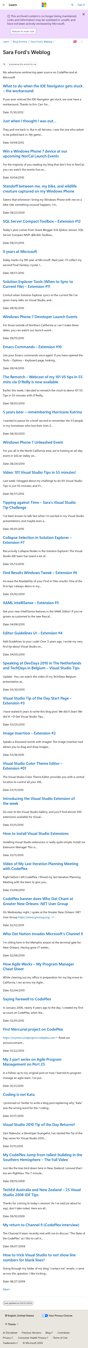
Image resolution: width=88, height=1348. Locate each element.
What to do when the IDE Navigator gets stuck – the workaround (43, 88)
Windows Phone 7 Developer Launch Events (40, 316)
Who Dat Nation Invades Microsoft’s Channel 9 (43, 933)
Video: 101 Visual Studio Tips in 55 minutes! (39, 472)
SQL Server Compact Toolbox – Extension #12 (42, 221)
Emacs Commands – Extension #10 (32, 346)
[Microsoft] (44, 5)
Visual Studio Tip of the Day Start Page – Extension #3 (37, 700)
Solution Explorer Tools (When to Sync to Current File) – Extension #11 (38, 284)
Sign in (81, 4)
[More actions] (82, 42)
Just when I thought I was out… (29, 120)
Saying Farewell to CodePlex (27, 998)
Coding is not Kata (19, 1094)
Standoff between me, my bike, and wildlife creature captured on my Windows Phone (40, 188)
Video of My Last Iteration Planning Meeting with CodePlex (40, 866)
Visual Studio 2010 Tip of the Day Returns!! (39, 1124)
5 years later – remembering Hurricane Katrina (42, 411)
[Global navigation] (3, 5)
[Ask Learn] (75, 42)
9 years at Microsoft (20, 251)
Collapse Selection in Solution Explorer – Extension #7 (37, 540)
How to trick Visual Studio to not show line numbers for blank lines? (39, 1257)
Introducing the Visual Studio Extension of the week (39, 801)
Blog (48, 1332)
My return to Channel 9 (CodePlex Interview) (41, 1224)
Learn (6, 41)
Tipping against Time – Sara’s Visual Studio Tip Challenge (39, 505)
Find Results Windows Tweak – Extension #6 (40, 572)
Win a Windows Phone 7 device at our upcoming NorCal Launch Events (35, 153)
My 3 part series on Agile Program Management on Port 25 (32, 1061)
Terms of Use (60, 1337)
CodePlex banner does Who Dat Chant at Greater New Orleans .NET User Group (38, 901)
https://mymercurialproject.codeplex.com (29, 1037)
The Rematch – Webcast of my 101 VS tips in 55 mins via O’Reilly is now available (43, 379)
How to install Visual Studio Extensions (36, 833)
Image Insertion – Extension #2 (29, 732)
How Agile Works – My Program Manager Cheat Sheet (38, 966)
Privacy (7, 1337)
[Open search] (72, 5)
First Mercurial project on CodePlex (33, 1029)
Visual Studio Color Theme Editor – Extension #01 (33, 766)
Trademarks (9, 1343)
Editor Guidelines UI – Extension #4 (32, 632)
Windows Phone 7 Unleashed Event (33, 442)
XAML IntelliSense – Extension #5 (31, 602)
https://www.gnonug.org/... (35, 917)
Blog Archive (20, 41)
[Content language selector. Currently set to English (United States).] (19, 1315)
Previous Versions (31, 1332)
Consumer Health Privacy (32, 1337)
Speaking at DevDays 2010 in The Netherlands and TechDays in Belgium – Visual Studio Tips (42, 665)
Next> (7, 1289)
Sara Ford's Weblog (41, 41)
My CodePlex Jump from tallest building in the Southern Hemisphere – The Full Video (42, 1157)
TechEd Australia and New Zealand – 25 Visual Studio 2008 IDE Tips (42, 1192)
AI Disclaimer (10, 1332)
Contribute (63, 1332)
